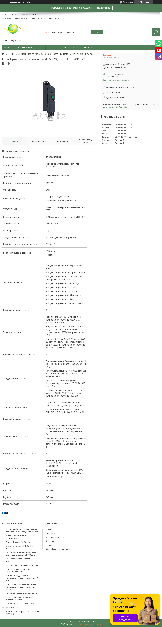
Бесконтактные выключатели (20, 603)
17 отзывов (128, 2)
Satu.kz (94, 621)
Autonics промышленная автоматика (17, 536)
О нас (40, 47)
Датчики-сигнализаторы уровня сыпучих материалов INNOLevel (21, 553)
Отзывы (50, 541)
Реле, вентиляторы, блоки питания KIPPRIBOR (22, 612)
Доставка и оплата (70, 47)
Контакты (52, 47)
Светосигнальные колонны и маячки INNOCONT (19, 570)
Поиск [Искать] (96, 32)
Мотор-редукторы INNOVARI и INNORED (20, 547)
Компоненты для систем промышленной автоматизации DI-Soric (22, 578)
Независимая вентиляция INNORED (22, 565)
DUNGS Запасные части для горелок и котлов (19, 598)
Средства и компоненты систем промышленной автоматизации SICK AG (21, 587)
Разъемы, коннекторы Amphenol (21, 593)
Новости (88, 47)
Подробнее (103, 7)
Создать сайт (15, 2)
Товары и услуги (24, 47)
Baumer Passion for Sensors (19, 542)
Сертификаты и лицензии (58, 549)
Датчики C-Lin (12, 607)
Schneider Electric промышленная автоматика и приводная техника (22, 530)
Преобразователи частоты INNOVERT (19, 560)
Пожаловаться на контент (89, 624)
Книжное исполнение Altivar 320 (26, 54)
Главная (8, 47)
